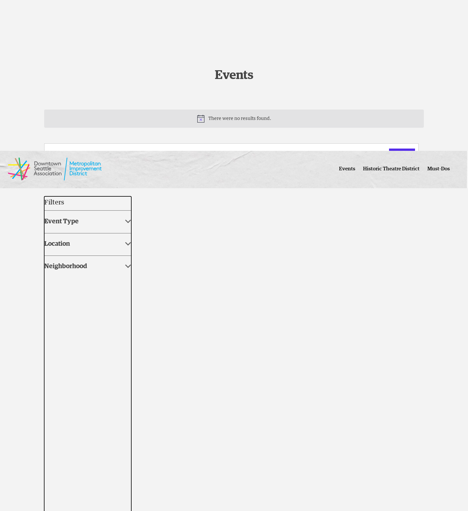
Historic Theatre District (391, 17)
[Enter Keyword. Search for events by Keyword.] (218, 156)
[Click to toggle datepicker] (122, 179)
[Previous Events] (48, 179)
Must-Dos (438, 17)
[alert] (234, 119)
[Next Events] (61, 179)
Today (80, 179)
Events (347, 17)
